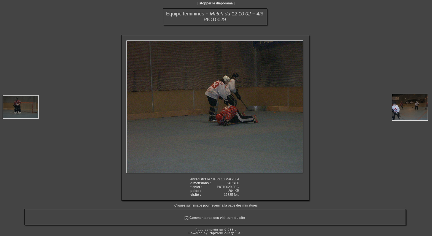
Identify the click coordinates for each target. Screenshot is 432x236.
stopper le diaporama (216, 3)
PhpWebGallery (221, 233)
